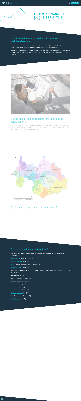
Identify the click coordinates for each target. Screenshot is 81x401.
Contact (75, 3)
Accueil (36, 20)
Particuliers (51, 3)
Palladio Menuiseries (16, 267)
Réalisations (63, 3)
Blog (69, 3)
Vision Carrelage (15, 299)
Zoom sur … (42, 20)
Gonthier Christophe (16, 261)
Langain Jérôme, (15, 258)
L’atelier (57, 3)
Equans (13, 264)
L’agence (37, 3)
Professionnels (43, 3)
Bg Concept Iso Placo (17, 293)
